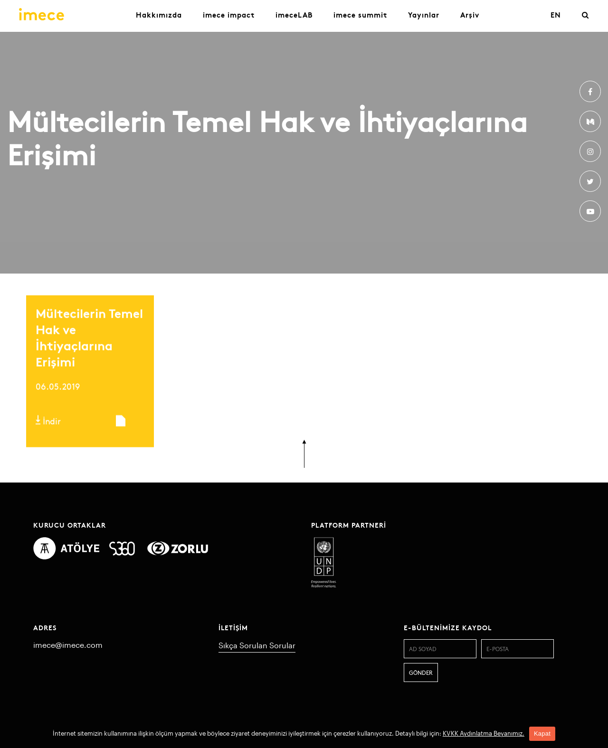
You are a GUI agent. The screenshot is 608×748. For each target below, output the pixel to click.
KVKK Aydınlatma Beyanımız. (483, 733)
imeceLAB (294, 14)
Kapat (542, 733)
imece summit (360, 14)
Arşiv (469, 14)
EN (556, 14)
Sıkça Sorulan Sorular (256, 645)
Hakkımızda (159, 14)
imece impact (229, 14)
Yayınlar (423, 14)
